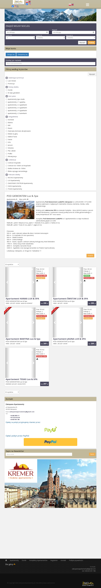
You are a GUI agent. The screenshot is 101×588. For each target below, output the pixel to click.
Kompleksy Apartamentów (38, 560)
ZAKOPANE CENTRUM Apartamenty (19, 183)
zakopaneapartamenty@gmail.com (21, 412)
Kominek (10, 120)
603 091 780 (14, 419)
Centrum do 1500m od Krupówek (18, 166)
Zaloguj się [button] (11, 54)
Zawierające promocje (15, 78)
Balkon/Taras (11, 137)
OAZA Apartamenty (13, 186)
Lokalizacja (11, 160)
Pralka (9, 154)
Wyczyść (82, 43)
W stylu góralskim (13, 93)
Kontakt (63, 560)
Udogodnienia (12, 117)
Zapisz (92, 454)
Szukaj (91, 43)
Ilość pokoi (11, 96)
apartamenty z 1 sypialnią (15, 102)
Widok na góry (12, 134)
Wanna (9, 122)
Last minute (11, 81)
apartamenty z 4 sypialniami (16, 110)
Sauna (9, 139)
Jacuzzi (9, 145)
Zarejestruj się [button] (22, 54)
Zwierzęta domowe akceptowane (18, 131)
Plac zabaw (11, 151)
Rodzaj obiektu (12, 87)
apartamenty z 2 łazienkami (16, 113)
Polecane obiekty (13, 174)
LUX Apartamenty (13, 180)
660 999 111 (14, 416)
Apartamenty (14, 560)
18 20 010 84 (15, 417)
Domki (9, 90)
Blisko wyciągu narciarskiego (16, 171)
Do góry (10, 564)
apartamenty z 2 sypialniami (16, 105)
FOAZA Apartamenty (14, 189)
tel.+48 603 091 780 (89, 571)
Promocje (10, 84)
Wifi (8, 125)
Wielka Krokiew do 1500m (16, 168)
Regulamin (54, 560)
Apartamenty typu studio (15, 99)
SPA (8, 142)
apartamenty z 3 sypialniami (16, 108)
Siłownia (10, 148)
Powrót (90, 256)
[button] (7, 282)
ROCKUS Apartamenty (14, 178)
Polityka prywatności (76, 560)
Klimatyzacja (11, 156)
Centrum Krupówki (13, 163)
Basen (9, 128)
